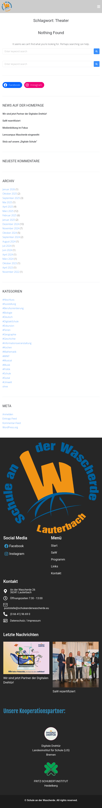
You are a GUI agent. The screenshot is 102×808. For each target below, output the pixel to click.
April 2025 (7, 206)
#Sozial (6, 377)
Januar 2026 (8, 189)
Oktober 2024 (9, 232)
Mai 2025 (7, 202)
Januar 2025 (8, 219)
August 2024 (9, 241)
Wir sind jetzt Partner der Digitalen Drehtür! (24, 113)
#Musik (6, 364)
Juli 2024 (6, 245)
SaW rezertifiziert (11, 120)
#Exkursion (8, 325)
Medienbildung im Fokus (15, 127)
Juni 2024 (7, 250)
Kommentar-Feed (11, 423)
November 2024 (10, 228)
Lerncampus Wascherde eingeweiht (20, 134)
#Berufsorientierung (13, 308)
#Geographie (9, 334)
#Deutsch (7, 317)
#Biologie (7, 312)
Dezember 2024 (10, 224)
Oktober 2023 (9, 263)
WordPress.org (10, 427)
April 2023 (7, 267)
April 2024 (7, 254)
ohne (5, 386)
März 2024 (8, 258)
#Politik (6, 369)
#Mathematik (9, 351)
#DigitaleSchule (10, 321)
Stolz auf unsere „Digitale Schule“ (19, 141)
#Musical (7, 360)
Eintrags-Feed (9, 418)
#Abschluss (8, 299)
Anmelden (7, 414)
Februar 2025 (9, 215)
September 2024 (11, 237)
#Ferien (6, 330)
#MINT (5, 356)
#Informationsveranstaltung (16, 343)
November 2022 (10, 271)
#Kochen (7, 347)
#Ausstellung (9, 304)
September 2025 (11, 198)
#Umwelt (7, 382)
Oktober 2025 (9, 193)
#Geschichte (9, 338)
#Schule (6, 373)
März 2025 (8, 211)
